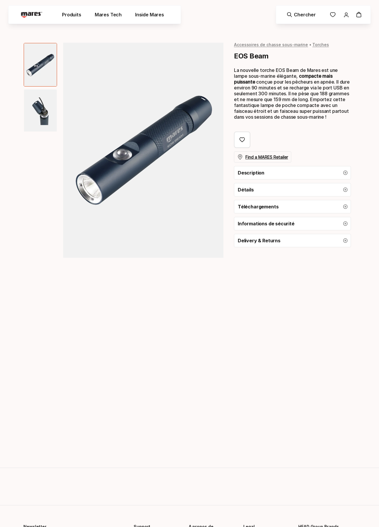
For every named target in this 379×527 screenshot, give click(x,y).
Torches (320, 44)
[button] (292, 172)
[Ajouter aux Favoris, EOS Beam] (242, 140)
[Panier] (358, 15)
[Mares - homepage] (32, 15)
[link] (331, 15)
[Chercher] (300, 15)
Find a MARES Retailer (263, 157)
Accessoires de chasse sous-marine (271, 44)
